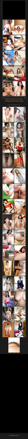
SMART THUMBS (17, 352)
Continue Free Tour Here (14, 101)
